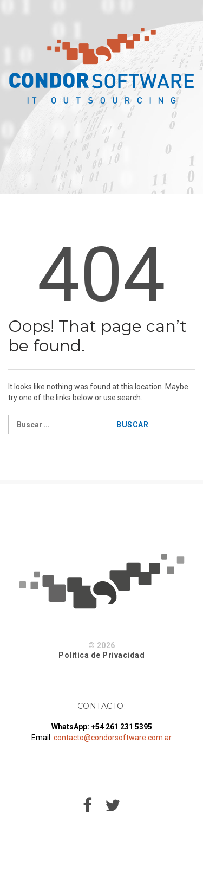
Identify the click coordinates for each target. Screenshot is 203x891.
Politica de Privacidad (101, 655)
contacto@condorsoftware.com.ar (113, 737)
